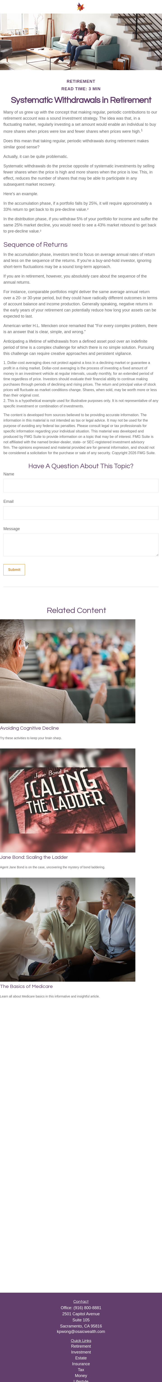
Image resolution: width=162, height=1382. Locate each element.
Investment (81, 1352)
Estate (81, 1358)
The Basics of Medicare (26, 986)
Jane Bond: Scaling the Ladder (34, 857)
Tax (81, 1370)
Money (81, 1375)
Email (8, 501)
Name (8, 474)
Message (11, 529)
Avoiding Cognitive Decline (29, 728)
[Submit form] (14, 569)
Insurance (81, 1364)
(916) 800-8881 (87, 1308)
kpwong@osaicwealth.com (81, 1331)
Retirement (81, 1346)
